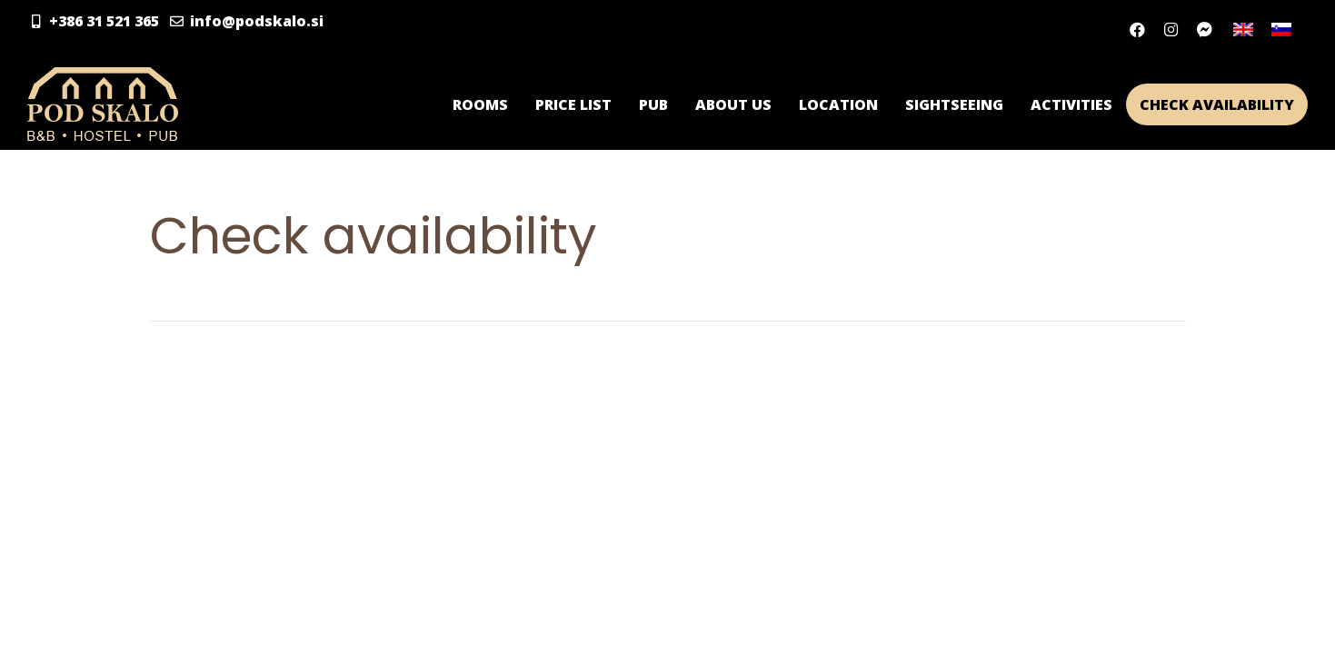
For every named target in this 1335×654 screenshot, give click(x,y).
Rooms (480, 104)
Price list (573, 104)
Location (838, 104)
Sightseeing (954, 104)
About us (733, 104)
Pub (653, 104)
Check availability (1217, 104)
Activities (1071, 104)
